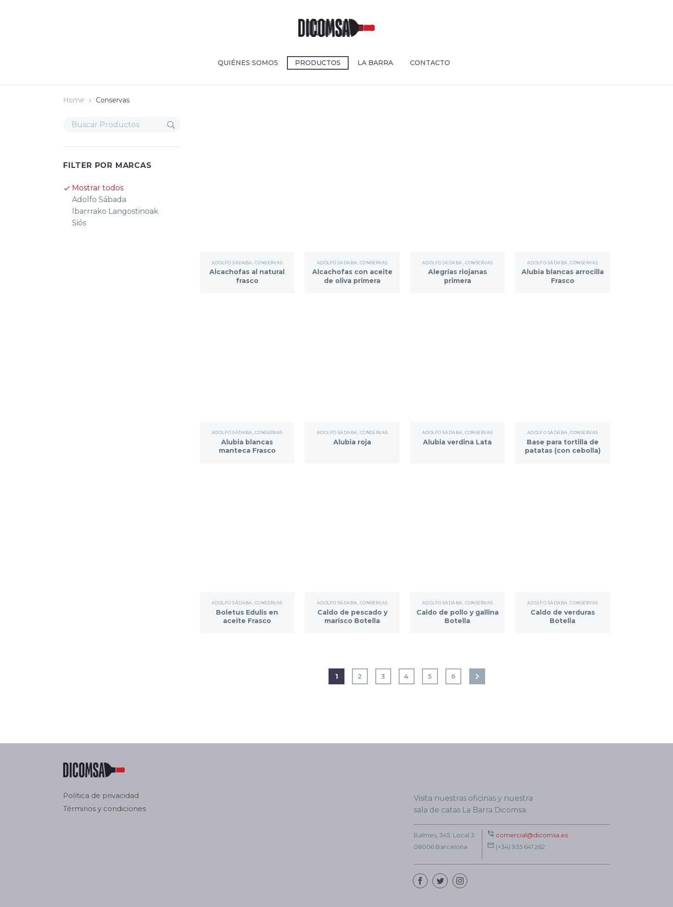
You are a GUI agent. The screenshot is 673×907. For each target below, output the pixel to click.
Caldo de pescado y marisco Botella (352, 616)
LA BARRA (375, 62)
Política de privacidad (101, 795)
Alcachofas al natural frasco (247, 276)
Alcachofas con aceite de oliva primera (352, 280)
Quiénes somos (248, 62)
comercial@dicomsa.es (532, 835)
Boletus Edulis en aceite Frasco (247, 616)
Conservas (269, 262)
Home (73, 100)
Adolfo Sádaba (232, 262)
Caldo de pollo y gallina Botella (457, 616)
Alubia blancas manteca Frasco (247, 446)
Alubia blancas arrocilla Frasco (562, 276)
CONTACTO (430, 62)
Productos (318, 62)
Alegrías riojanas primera (457, 276)
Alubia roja (352, 442)
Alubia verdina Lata (457, 442)
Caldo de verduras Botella (562, 616)
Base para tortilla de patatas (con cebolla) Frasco (563, 450)
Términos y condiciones (104, 809)
